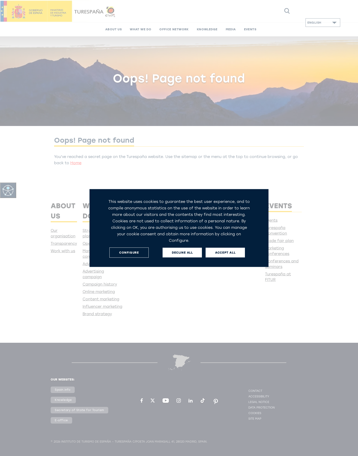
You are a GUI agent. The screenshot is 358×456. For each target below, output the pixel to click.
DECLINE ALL (182, 252)
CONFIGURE (129, 252)
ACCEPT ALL (225, 252)
